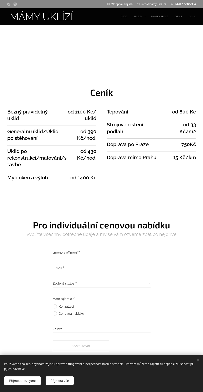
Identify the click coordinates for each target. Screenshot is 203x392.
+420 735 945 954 (185, 4)
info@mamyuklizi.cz (153, 4)
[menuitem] (168, 17)
